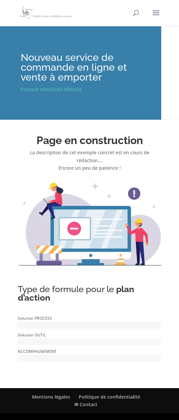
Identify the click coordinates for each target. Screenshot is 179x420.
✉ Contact (85, 404)
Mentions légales (51, 397)
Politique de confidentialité (109, 397)
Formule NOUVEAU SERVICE (51, 89)
